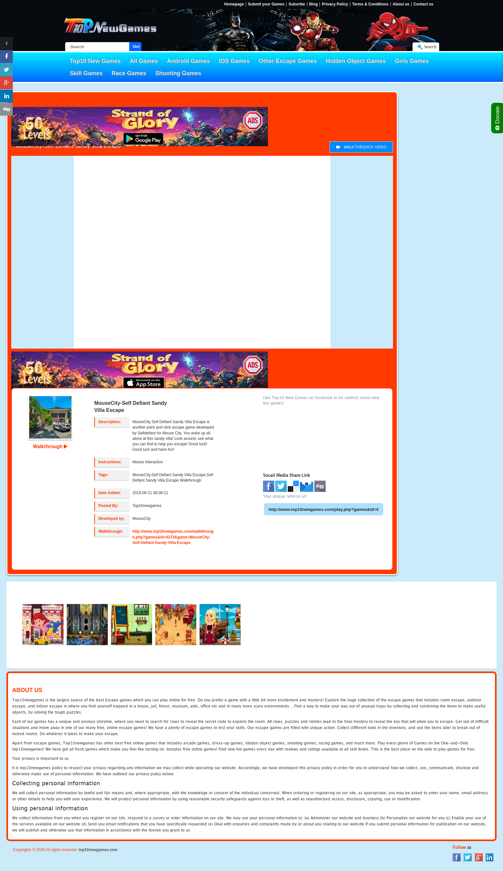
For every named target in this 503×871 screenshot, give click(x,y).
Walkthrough (50, 446)
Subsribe (296, 4)
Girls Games (412, 61)
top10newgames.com (98, 850)
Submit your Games (266, 4)
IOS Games (234, 61)
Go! (136, 46)
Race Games (129, 73)
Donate (498, 118)
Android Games (188, 61)
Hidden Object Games (356, 61)
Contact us (423, 4)
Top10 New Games (95, 61)
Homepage (234, 4)
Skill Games (86, 73)
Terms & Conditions (370, 4)
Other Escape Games (288, 61)
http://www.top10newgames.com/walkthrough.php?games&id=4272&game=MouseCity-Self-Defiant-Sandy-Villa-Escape (173, 537)
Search (430, 46)
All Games (144, 61)
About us (401, 4)
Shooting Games (178, 73)
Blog (313, 4)
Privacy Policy (335, 4)
